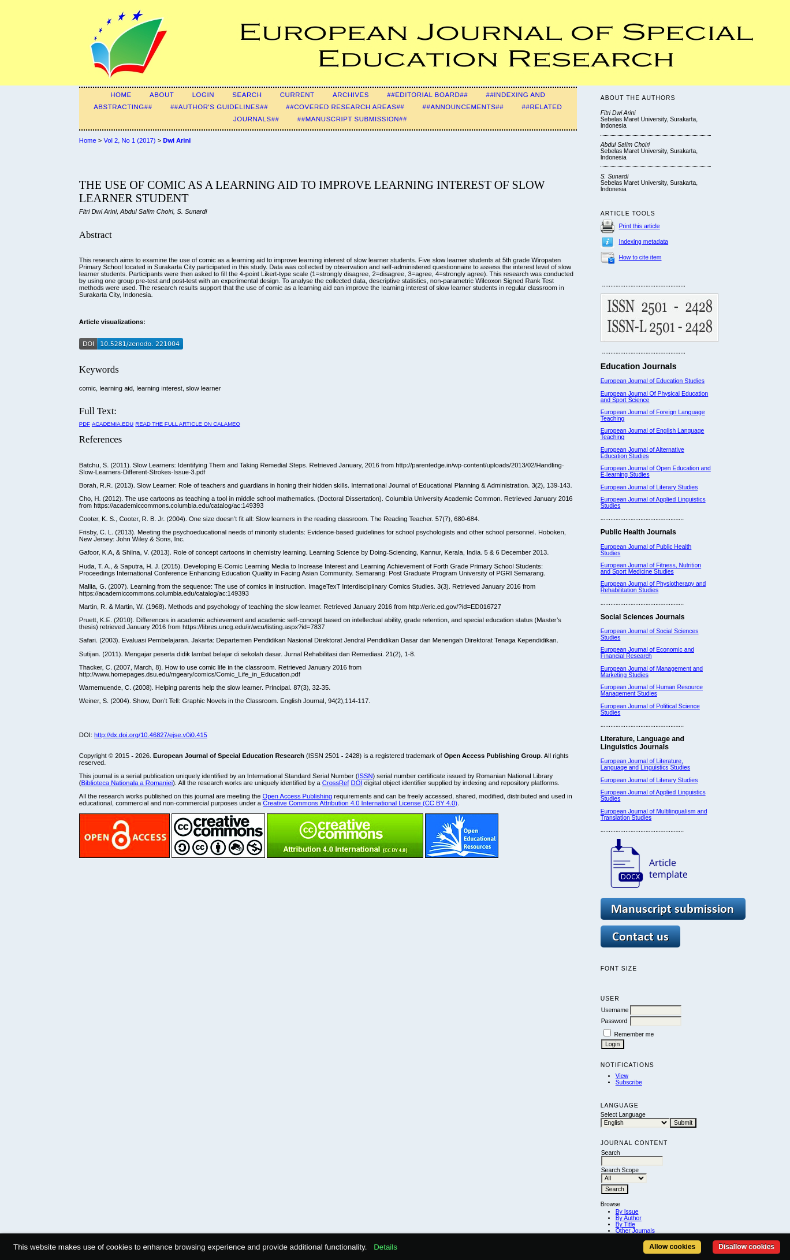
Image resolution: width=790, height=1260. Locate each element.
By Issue (627, 1212)
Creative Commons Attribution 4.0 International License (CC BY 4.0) (360, 803)
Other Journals (635, 1231)
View (622, 1076)
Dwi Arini (177, 140)
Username (615, 1010)
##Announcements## (463, 106)
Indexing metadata (644, 242)
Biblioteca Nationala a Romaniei (127, 782)
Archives (351, 94)
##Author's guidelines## (219, 106)
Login (203, 94)
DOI (357, 782)
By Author (629, 1218)
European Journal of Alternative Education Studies (642, 453)
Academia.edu (112, 424)
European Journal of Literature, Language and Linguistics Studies (645, 764)
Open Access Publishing (298, 796)
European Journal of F (630, 412)
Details (385, 1247)
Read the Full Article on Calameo (187, 424)
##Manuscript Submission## (352, 119)
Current (297, 94)
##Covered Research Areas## (345, 106)
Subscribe (629, 1082)
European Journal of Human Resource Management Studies (652, 690)
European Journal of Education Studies (653, 381)
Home (121, 94)
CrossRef (335, 782)
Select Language (623, 1115)
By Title (625, 1224)
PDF (84, 424)
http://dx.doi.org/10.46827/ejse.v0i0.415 (150, 734)
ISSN (364, 775)
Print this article (639, 226)
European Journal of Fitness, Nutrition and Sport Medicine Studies (651, 568)
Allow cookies (672, 1247)
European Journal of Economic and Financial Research (647, 652)
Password (614, 1021)
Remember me (634, 1034)
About (162, 94)
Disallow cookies (746, 1247)
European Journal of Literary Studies (649, 487)
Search (247, 94)
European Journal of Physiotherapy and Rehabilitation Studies (653, 587)
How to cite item (640, 257)
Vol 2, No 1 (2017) (129, 140)
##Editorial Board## (427, 94)
